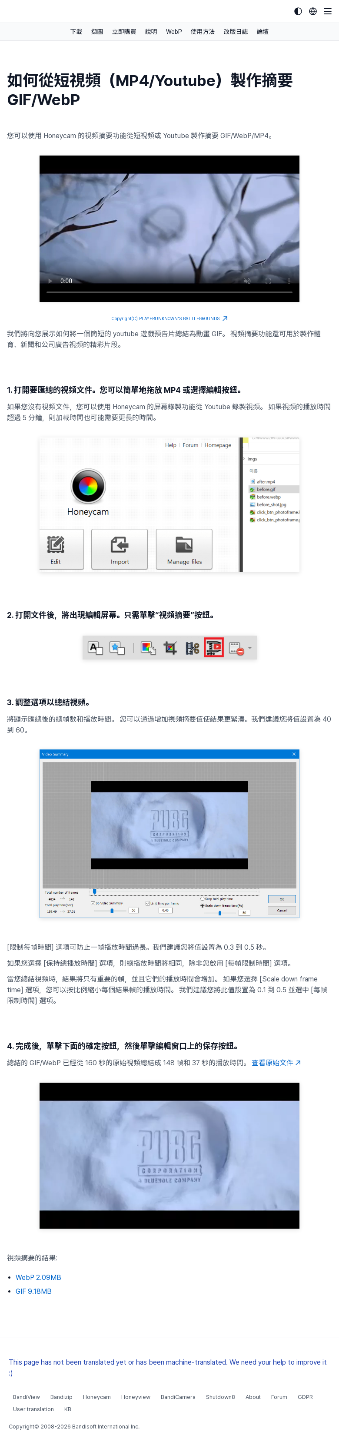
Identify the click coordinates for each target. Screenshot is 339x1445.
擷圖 (97, 31)
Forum (279, 1397)
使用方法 (203, 31)
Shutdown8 (220, 1397)
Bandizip (61, 1397)
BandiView (26, 1397)
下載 (76, 31)
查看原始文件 (276, 1063)
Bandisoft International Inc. (106, 1426)
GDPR (305, 1397)
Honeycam (97, 1397)
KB (67, 1409)
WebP (174, 31)
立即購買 (124, 31)
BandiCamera (178, 1397)
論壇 (263, 31)
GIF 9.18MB (34, 1291)
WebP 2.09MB (38, 1277)
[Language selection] (313, 11)
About (253, 1397)
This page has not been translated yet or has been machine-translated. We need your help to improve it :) (168, 1367)
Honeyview (135, 1397)
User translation (33, 1409)
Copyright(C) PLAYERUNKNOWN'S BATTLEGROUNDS (170, 319)
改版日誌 (236, 31)
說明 (151, 31)
